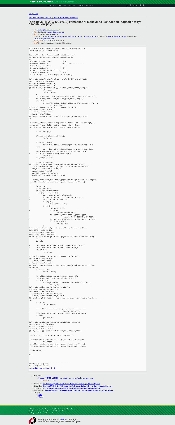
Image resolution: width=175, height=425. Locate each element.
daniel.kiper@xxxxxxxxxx (53, 36)
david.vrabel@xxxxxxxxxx (55, 32)
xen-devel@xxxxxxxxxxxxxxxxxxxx (48, 30)
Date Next (39, 18)
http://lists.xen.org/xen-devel (42, 368)
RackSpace (63, 419)
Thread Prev (48, 18)
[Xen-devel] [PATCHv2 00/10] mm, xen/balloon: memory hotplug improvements (66, 378)
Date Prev (32, 18)
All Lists (35, 14)
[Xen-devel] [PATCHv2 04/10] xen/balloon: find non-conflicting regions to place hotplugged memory (77, 386)
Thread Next (57, 18)
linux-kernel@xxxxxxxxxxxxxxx (73, 36)
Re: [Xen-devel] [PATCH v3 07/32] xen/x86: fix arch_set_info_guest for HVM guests (71, 384)
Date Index (65, 18)
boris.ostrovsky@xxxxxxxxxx (44, 39)
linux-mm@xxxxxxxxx (91, 36)
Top (30, 14)
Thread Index (73, 18)
